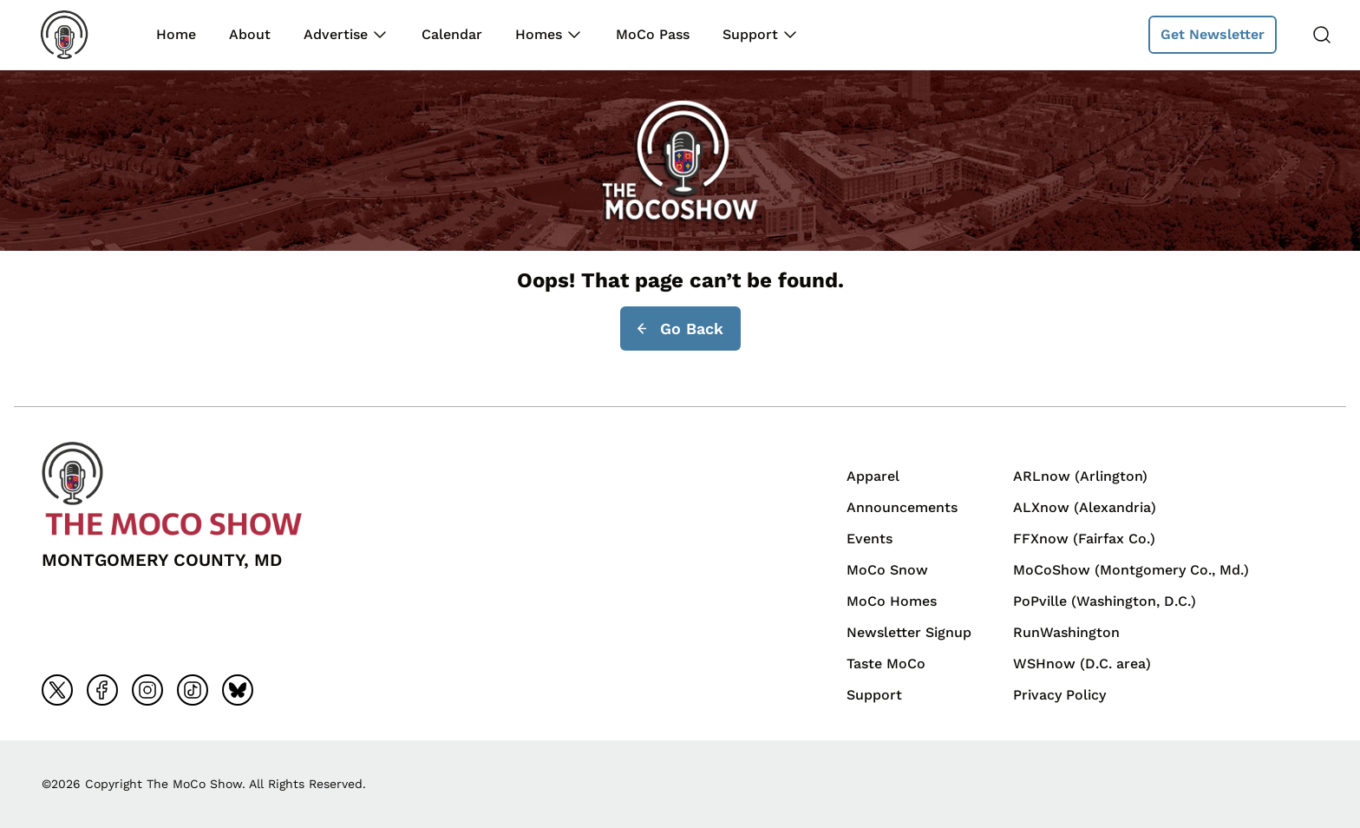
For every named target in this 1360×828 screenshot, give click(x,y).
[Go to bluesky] (237, 690)
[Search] (1321, 34)
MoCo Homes (892, 601)
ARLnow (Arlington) (1080, 476)
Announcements (902, 507)
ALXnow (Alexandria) (1084, 507)
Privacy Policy (1059, 695)
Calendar (452, 34)
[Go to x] (57, 690)
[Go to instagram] (147, 690)
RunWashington (1066, 632)
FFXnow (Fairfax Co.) (1084, 538)
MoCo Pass (653, 34)
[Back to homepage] (76, 34)
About (250, 34)
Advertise (336, 34)
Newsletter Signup (909, 632)
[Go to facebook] (102, 690)
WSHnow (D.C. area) (1082, 663)
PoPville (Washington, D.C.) (1104, 601)
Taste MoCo (886, 663)
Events (869, 538)
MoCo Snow (887, 570)
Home (176, 34)
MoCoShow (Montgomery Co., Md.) (1131, 570)
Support (750, 34)
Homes (538, 34)
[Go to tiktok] (192, 690)
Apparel (873, 476)
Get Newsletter (1213, 34)
